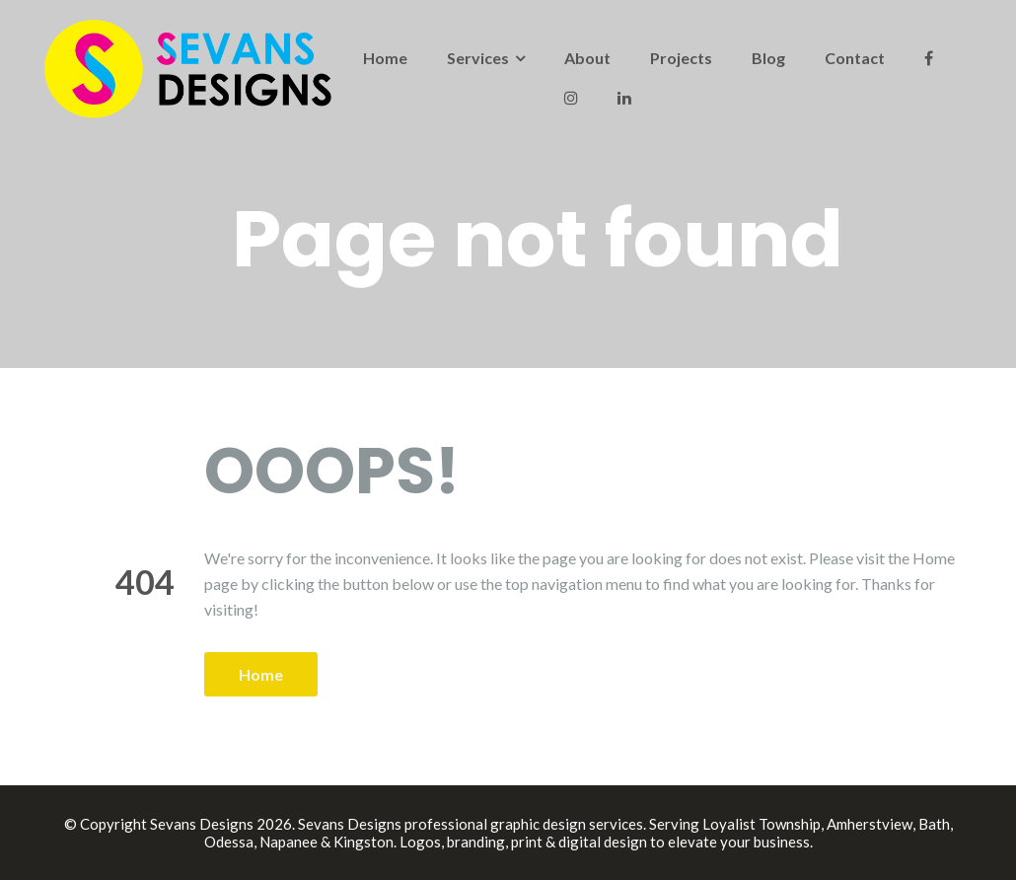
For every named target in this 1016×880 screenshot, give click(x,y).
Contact (855, 57)
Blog (768, 57)
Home (385, 57)
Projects (681, 57)
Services (478, 57)
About (587, 57)
